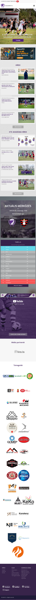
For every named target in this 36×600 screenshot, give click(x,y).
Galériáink (23, 578)
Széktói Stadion (15, 573)
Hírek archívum (18, 126)
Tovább (18, 40)
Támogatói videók (16, 575)
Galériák (4, 571)
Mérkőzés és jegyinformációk (25, 570)
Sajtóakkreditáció (25, 573)
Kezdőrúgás (24, 575)
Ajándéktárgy (24, 574)
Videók (3, 570)
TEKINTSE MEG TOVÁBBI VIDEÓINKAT (18, 334)
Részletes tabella (18, 285)
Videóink (23, 577)
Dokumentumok (15, 574)
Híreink (3, 573)
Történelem (14, 570)
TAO (13, 571)
